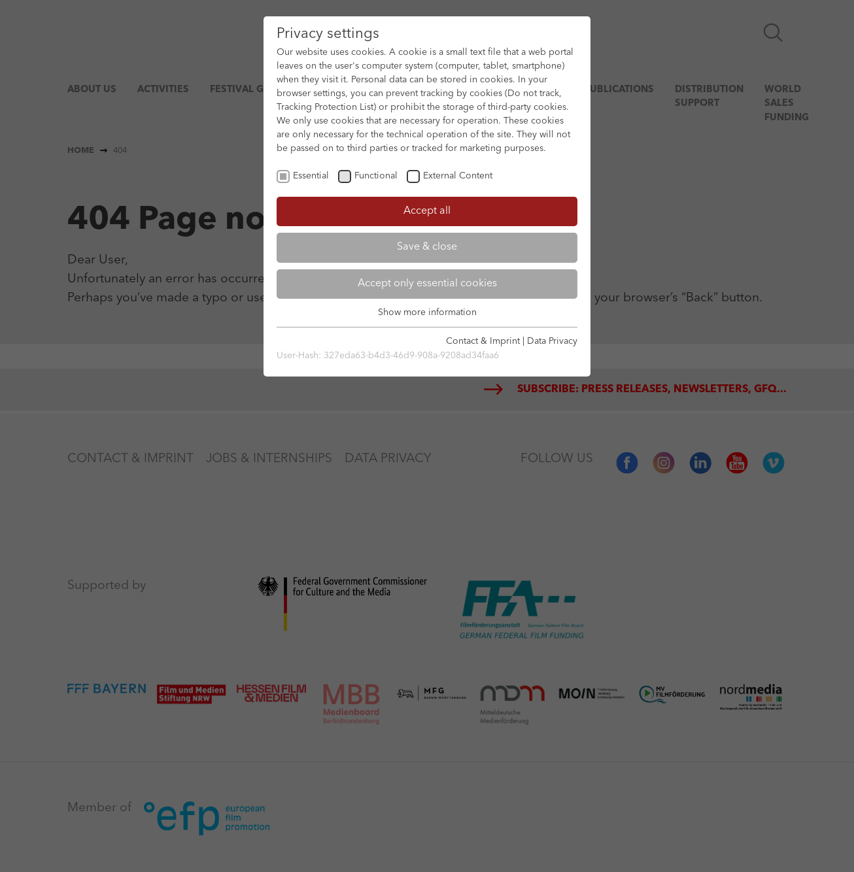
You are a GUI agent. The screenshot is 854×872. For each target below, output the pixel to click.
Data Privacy (552, 341)
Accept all (427, 211)
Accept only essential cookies (427, 283)
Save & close (427, 247)
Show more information (427, 312)
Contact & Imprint (483, 341)
